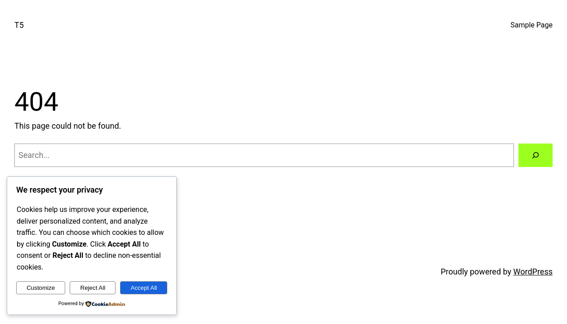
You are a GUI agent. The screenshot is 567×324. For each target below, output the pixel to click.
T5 (19, 25)
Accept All (144, 287)
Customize (41, 287)
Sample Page (531, 25)
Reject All (93, 287)
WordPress (533, 271)
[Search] (535, 155)
